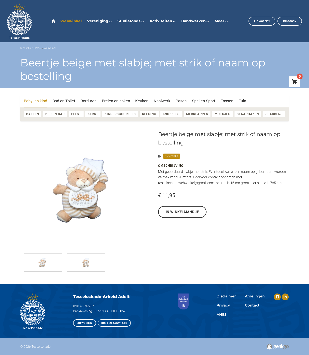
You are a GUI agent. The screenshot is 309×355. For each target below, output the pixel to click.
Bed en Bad (55, 114)
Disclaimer (226, 296)
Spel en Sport (203, 101)
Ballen (32, 114)
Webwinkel (50, 48)
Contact (252, 305)
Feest (76, 114)
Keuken (141, 101)
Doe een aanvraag (114, 322)
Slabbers (274, 114)
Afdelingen (255, 296)
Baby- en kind (35, 101)
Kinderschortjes (120, 114)
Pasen (181, 101)
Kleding (149, 114)
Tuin (242, 101)
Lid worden (262, 21)
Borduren (89, 101)
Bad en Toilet (63, 101)
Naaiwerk (162, 101)
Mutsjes (222, 114)
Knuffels (171, 114)
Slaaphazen (248, 114)
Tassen (227, 101)
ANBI (221, 314)
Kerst (93, 114)
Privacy (223, 305)
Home (37, 48)
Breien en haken (116, 101)
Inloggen (289, 21)
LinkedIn (285, 297)
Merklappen (197, 114)
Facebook (277, 297)
